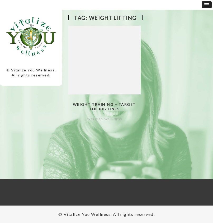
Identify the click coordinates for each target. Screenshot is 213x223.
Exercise (95, 119)
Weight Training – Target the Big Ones (104, 106)
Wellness (113, 119)
